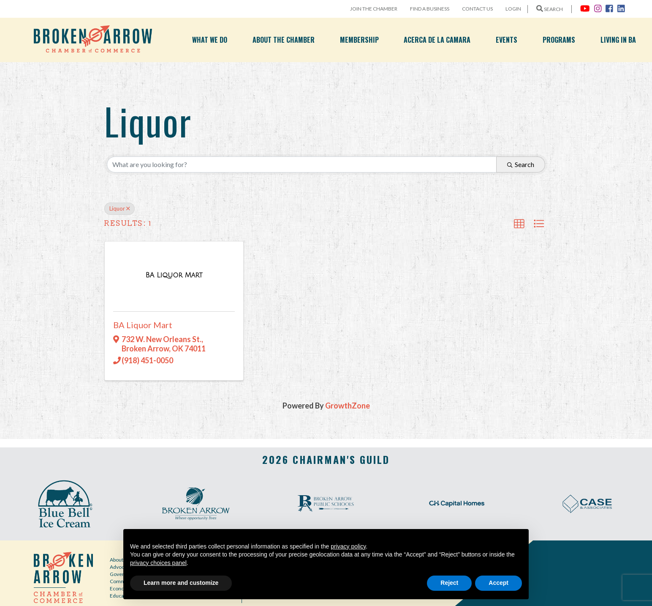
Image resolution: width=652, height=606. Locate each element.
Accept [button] (498, 582)
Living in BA (618, 40)
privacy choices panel (158, 562)
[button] (519, 224)
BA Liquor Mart (142, 325)
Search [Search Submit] (520, 164)
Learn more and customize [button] (181, 582)
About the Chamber (284, 40)
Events (506, 40)
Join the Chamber (373, 8)
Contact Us (477, 8)
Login (513, 8)
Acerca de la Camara (437, 40)
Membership (359, 40)
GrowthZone (347, 405)
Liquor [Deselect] (119, 208)
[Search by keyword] (302, 164)
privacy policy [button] (348, 546)
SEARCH (549, 9)
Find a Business (429, 8)
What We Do (209, 40)
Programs (559, 40)
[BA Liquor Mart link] (173, 275)
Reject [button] (449, 582)
